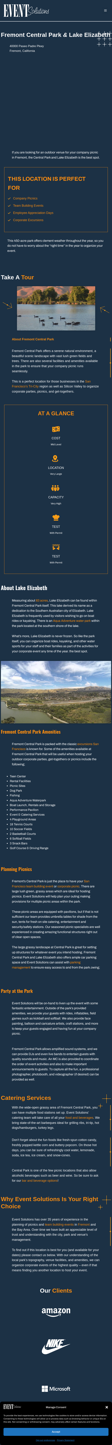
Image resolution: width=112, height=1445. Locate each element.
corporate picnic (68, 886)
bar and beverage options (40, 1180)
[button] (106, 1407)
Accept (56, 1431)
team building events (59, 1224)
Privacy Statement (66, 1440)
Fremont (84, 1224)
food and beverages (79, 1117)
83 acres (42, 600)
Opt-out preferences (45, 1440)
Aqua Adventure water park (71, 621)
